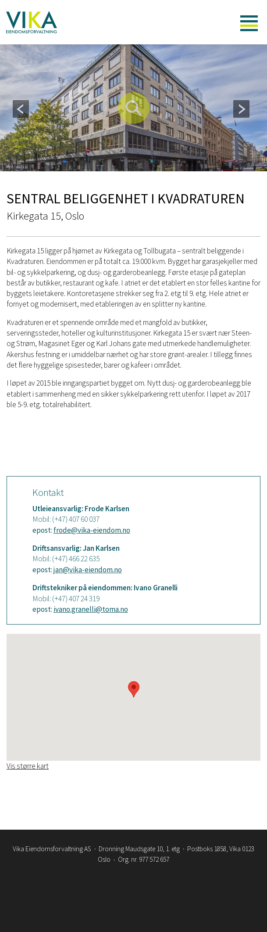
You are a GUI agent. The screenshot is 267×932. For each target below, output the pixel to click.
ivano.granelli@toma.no (90, 609)
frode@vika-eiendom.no (91, 530)
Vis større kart (28, 766)
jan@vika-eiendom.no (87, 569)
